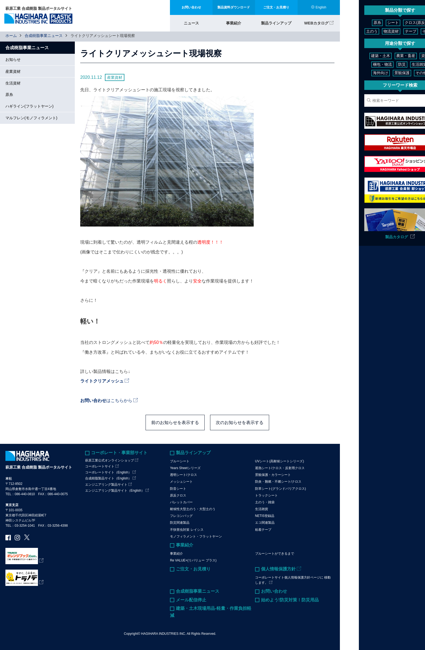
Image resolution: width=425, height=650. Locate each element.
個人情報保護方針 (278, 569)
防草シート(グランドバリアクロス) (280, 488)
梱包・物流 (365, 64)
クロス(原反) (389, 22)
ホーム (11, 35)
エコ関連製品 (265, 523)
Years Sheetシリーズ (185, 468)
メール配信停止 (191, 599)
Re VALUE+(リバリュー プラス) (193, 560)
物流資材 (365, 31)
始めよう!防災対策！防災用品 (290, 599)
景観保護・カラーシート (273, 475)
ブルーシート (179, 461)
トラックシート (266, 495)
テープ (384, 31)
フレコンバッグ (181, 516)
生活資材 (13, 83)
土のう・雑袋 (265, 502)
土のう (412, 22)
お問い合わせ (274, 591)
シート (366, 22)
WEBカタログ (316, 22)
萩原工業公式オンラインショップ (109, 460)
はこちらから (106, 400)
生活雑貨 (261, 509)
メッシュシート (181, 481)
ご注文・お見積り (193, 569)
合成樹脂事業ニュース (44, 35)
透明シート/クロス (183, 475)
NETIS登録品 (264, 516)
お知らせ (13, 59)
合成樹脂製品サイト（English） (108, 478)
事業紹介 (233, 22)
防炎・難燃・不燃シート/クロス (278, 481)
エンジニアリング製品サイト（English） (114, 490)
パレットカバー (181, 502)
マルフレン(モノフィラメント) (31, 118)
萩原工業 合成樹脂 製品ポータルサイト (38, 467)
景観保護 (384, 73)
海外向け (363, 73)
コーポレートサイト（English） (108, 472)
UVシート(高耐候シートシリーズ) (279, 461)
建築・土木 (363, 56)
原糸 (9, 94)
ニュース (191, 22)
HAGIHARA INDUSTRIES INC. (163, 634)
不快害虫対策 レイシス (186, 529)
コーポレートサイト (99, 466)
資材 (407, 56)
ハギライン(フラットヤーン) (29, 106)
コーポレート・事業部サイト (119, 452)
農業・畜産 (388, 56)
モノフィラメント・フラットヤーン (196, 536)
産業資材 (13, 71)
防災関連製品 (179, 523)
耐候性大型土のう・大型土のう (192, 509)
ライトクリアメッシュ (102, 381)
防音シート (178, 488)
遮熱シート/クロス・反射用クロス (280, 468)
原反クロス (178, 495)
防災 (384, 64)
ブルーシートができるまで (274, 553)
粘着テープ (263, 529)
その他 (402, 31)
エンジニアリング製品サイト (106, 484)
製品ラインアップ (276, 22)
